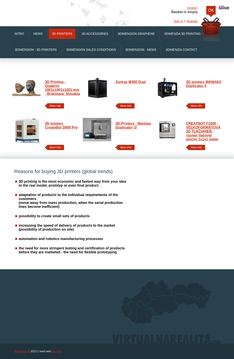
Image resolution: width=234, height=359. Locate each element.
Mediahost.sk (22, 351)
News (38, 33)
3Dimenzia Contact (181, 49)
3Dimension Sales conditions (91, 49)
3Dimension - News (140, 49)
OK (210, 11)
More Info (54, 106)
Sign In (178, 21)
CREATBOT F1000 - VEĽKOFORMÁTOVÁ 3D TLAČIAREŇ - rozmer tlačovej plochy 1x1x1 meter (203, 131)
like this (56, 351)
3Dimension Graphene (136, 33)
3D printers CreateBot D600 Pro (61, 125)
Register (192, 21)
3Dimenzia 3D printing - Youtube (191, 33)
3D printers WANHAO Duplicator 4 (204, 84)
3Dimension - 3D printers (36, 49)
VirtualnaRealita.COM (70, 11)
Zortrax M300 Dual (131, 82)
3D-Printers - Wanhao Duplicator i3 (133, 125)
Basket (192, 8)
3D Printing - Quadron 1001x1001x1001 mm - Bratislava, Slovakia (62, 88)
